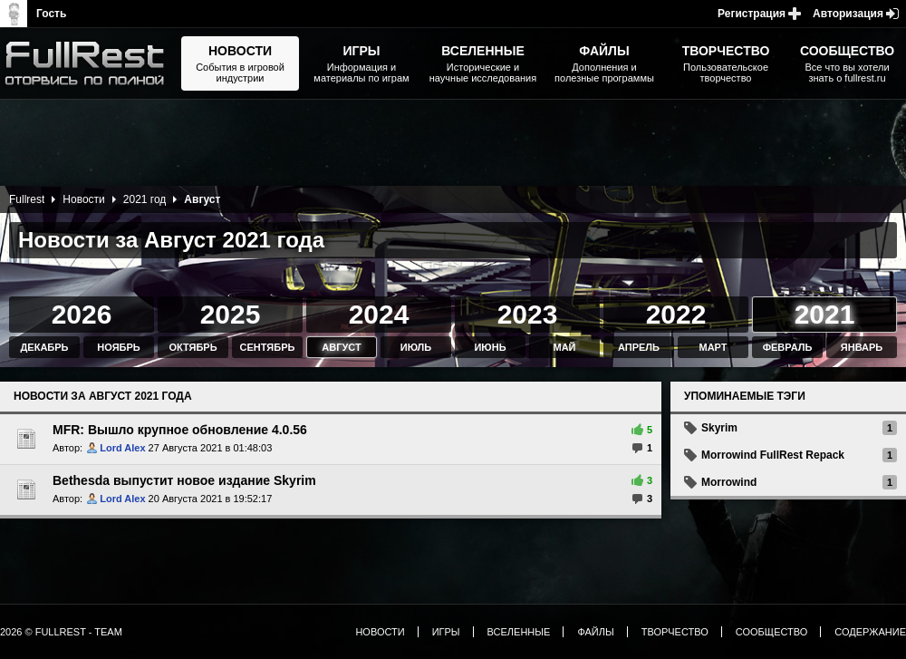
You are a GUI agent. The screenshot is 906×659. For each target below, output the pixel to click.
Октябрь (193, 347)
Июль (415, 347)
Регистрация (752, 13)
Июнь (490, 347)
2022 (676, 314)
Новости (83, 199)
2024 (379, 314)
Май (564, 347)
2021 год (145, 199)
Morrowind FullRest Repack (772, 455)
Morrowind (729, 482)
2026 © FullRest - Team (61, 631)
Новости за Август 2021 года (103, 396)
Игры (446, 631)
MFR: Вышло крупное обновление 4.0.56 (180, 429)
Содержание (870, 631)
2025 (230, 314)
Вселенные (519, 631)
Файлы (595, 631)
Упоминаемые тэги (744, 396)
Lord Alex (122, 447)
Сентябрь (267, 347)
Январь (861, 347)
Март (713, 347)
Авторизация (848, 13)
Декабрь (45, 347)
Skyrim (719, 428)
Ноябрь (118, 347)
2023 (527, 314)
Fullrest (26, 199)
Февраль (788, 347)
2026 (82, 314)
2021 (825, 314)
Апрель (639, 347)
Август (341, 347)
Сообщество (772, 631)
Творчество (674, 631)
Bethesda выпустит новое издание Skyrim (184, 480)
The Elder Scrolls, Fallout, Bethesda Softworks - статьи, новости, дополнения (90, 63)
